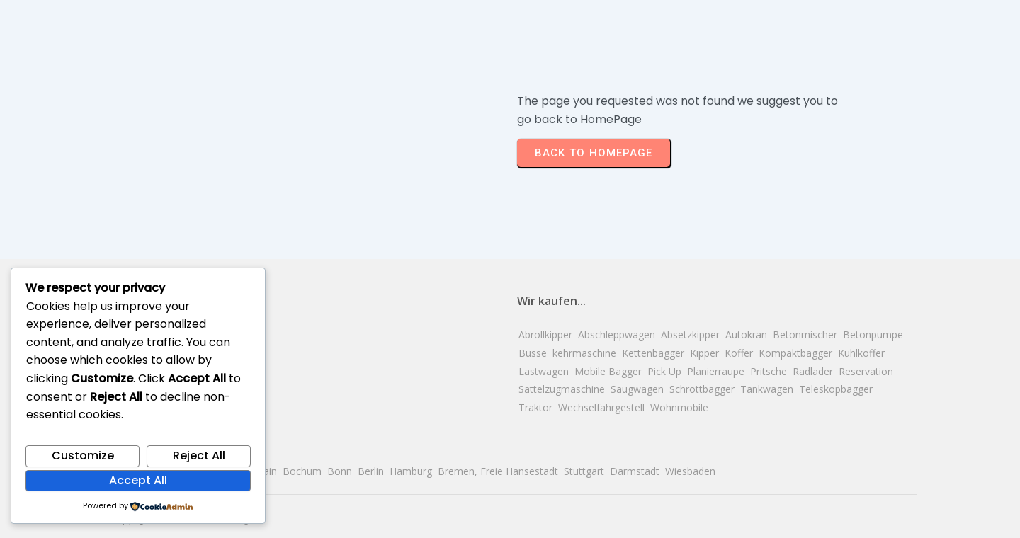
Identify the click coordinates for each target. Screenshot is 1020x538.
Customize (83, 455)
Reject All (199, 455)
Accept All (138, 480)
